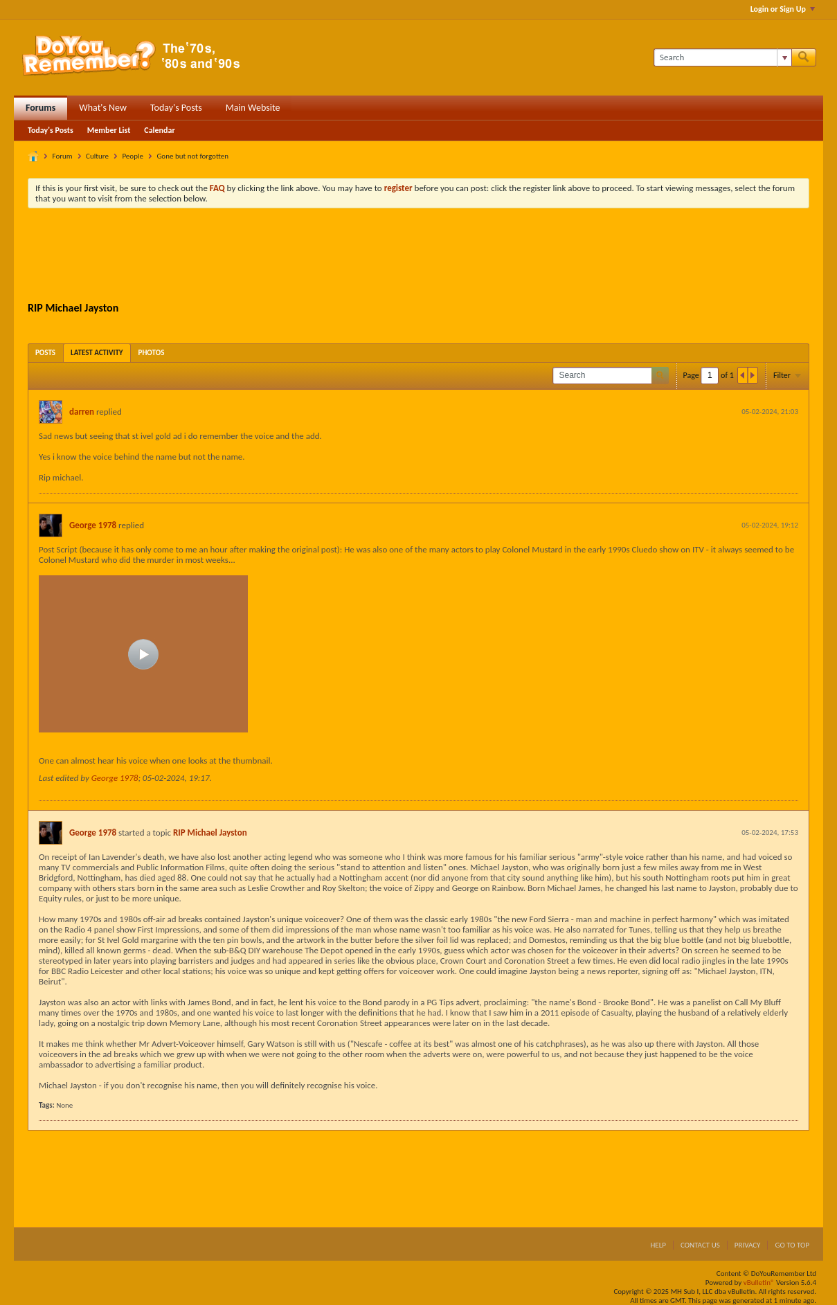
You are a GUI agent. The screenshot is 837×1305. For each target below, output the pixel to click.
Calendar (159, 130)
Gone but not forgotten (192, 156)
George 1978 (92, 525)
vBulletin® (759, 1282)
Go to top (792, 1245)
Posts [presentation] (45, 352)
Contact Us (700, 1245)
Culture (97, 156)
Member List (109, 130)
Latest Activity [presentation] (97, 352)
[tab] (45, 352)
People (132, 156)
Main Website (253, 108)
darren (81, 411)
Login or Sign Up (782, 9)
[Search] (722, 57)
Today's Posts (176, 108)
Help (658, 1245)
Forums (40, 108)
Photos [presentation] (151, 352)
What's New (103, 108)
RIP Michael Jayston (210, 832)
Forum (63, 156)
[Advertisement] (419, 257)
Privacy (748, 1245)
